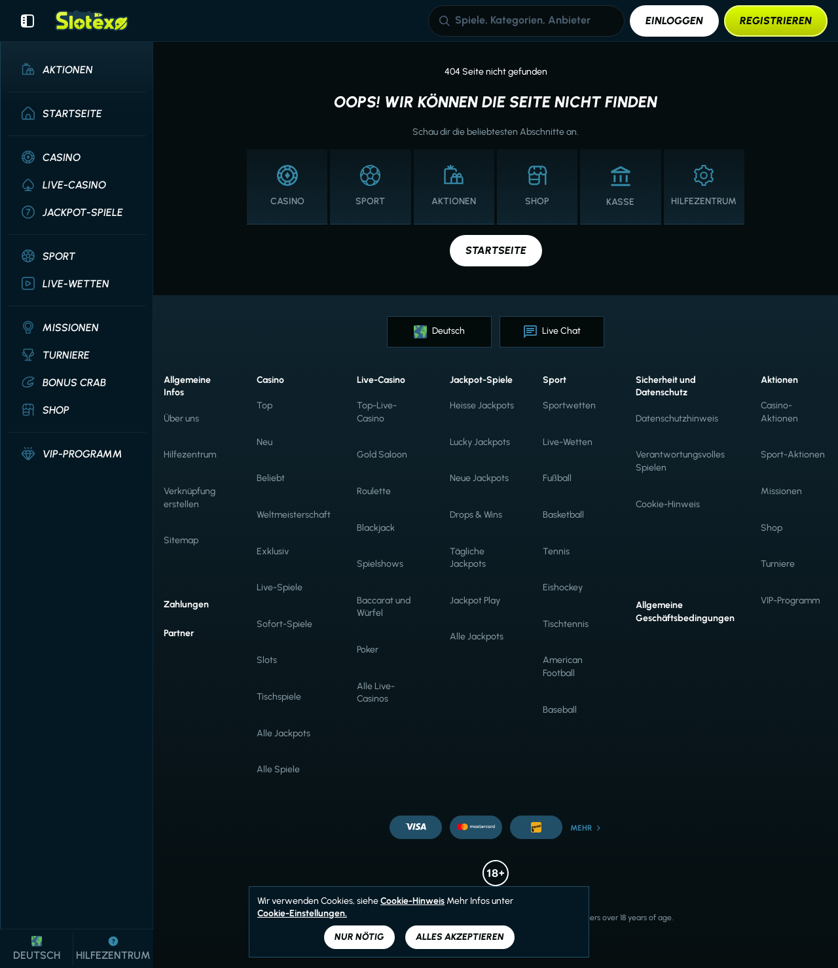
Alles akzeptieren (460, 936)
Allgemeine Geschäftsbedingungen (685, 612)
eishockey (563, 587)
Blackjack (376, 527)
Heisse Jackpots (482, 405)
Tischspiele (279, 696)
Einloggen (674, 20)
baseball (560, 709)
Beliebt (271, 478)
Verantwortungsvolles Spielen (680, 461)
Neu (264, 442)
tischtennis (566, 624)
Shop (771, 527)
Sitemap (181, 540)
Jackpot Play (475, 600)
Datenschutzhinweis (677, 418)
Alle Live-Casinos (376, 693)
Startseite (495, 250)
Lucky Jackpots (480, 442)
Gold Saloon (382, 454)
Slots (267, 660)
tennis (556, 551)
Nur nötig (359, 936)
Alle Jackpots (283, 733)
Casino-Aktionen (779, 412)
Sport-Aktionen (793, 454)
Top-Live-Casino (377, 412)
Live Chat (552, 331)
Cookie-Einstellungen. (302, 913)
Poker (367, 649)
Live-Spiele (279, 587)
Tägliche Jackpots (468, 558)
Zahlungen (186, 604)
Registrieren (776, 20)
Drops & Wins (476, 514)
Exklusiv (273, 551)
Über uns (181, 418)
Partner (179, 633)
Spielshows (380, 563)
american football (563, 666)
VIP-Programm (790, 600)
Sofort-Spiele (284, 624)
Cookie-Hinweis (668, 504)
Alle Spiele (278, 769)
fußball (557, 478)
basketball (563, 514)
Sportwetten (569, 405)
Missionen (781, 491)
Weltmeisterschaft (294, 514)
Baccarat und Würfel (383, 607)
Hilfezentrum (190, 454)
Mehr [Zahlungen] (586, 828)
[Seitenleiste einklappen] (27, 21)
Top (264, 405)
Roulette (374, 491)
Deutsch (439, 331)
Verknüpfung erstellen (189, 498)
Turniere (778, 563)
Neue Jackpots (479, 478)
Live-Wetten (567, 442)
